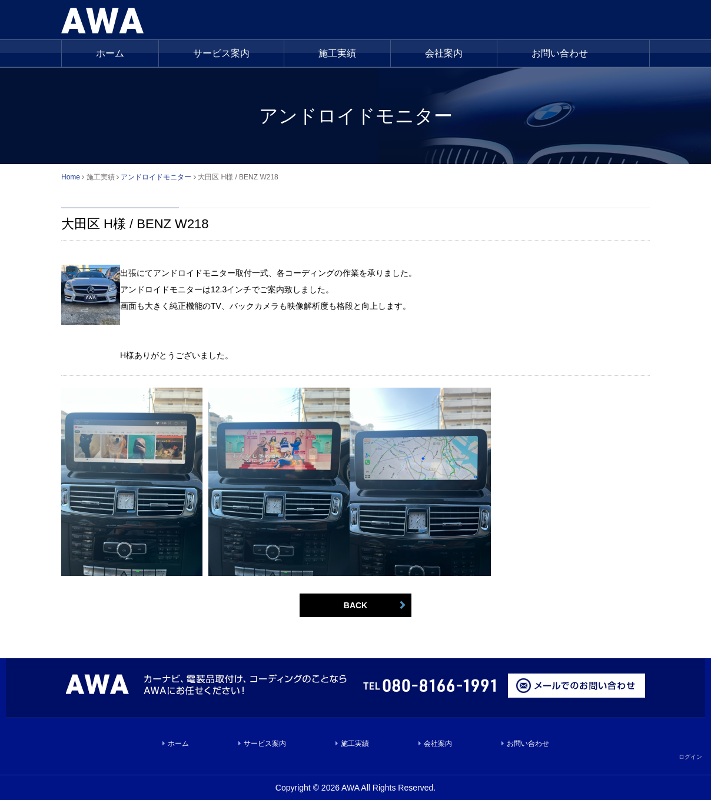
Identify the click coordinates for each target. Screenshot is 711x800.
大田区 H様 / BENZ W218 (135, 223)
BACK (355, 605)
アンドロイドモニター (156, 177)
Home (70, 177)
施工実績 (355, 743)
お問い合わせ (559, 53)
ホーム (110, 53)
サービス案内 (221, 53)
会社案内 (444, 53)
